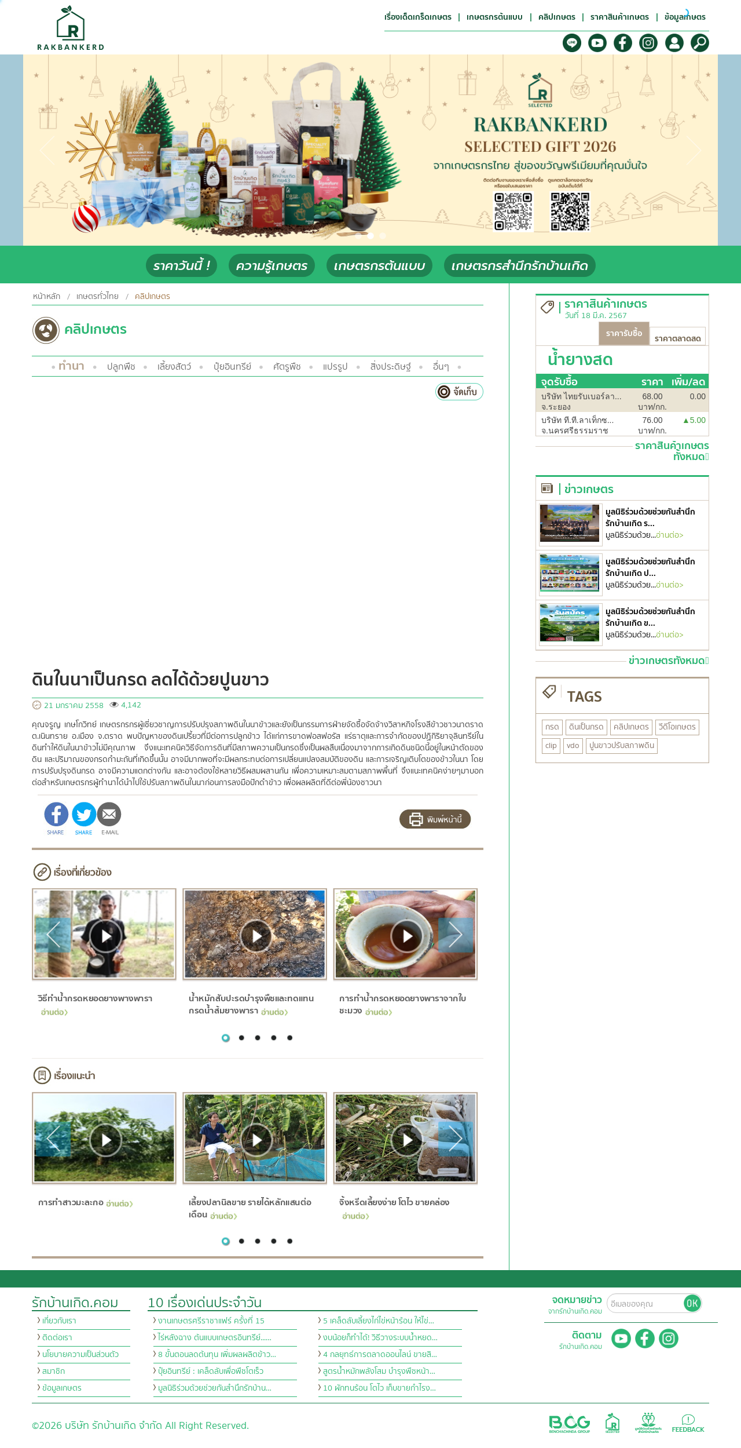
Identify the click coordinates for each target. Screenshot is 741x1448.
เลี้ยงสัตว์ (174, 366)
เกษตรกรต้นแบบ (379, 265)
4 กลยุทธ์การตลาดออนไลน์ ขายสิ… (380, 1354)
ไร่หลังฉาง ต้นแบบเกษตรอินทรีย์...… (215, 1338)
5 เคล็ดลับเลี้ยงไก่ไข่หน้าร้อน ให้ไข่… (378, 1321)
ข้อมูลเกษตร (62, 1388)
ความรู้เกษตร (271, 265)
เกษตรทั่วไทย (97, 296)
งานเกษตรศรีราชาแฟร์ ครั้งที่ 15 (211, 1321)
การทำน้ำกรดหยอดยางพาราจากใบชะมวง (403, 1004)
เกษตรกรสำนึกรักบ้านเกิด (520, 265)
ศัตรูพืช (287, 366)
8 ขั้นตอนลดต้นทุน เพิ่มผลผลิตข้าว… (217, 1354)
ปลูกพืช (121, 366)
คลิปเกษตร (152, 296)
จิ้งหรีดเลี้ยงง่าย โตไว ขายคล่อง (394, 1207)
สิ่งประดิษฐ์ (390, 366)
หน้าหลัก (46, 296)
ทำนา (71, 366)
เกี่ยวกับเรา (59, 1321)
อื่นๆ (441, 366)
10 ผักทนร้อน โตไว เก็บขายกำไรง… (379, 1388)
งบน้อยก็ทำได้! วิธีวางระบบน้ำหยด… (380, 1338)
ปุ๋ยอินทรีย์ (232, 366)
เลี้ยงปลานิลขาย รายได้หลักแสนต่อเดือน (250, 1208)
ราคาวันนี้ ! (181, 265)
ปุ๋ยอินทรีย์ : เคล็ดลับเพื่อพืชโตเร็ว (210, 1371)
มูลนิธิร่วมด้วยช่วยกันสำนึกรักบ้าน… (215, 1388)
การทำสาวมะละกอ (85, 1202)
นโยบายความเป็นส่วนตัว (80, 1354)
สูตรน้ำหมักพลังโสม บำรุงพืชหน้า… (379, 1371)
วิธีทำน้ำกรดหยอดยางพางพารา (95, 1003)
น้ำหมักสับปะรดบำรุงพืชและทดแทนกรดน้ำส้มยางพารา (251, 1004)
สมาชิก (53, 1371)
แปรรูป (335, 366)
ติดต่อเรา (57, 1338)
